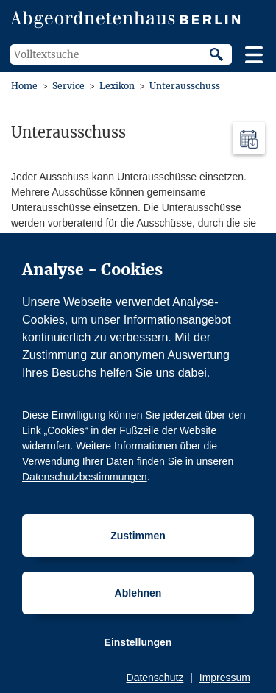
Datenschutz (155, 677)
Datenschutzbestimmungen (84, 477)
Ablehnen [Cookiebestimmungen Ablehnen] (138, 593)
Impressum (224, 677)
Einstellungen (138, 642)
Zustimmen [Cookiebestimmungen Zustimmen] (138, 535)
